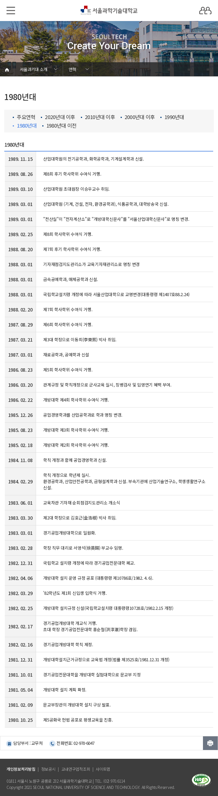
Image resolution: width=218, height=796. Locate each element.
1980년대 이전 (59, 126)
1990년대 (172, 117)
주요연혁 (24, 117)
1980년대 (25, 126)
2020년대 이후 (58, 117)
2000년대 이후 (138, 117)
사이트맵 (103, 769)
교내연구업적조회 (75, 769)
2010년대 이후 (98, 117)
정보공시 (48, 769)
